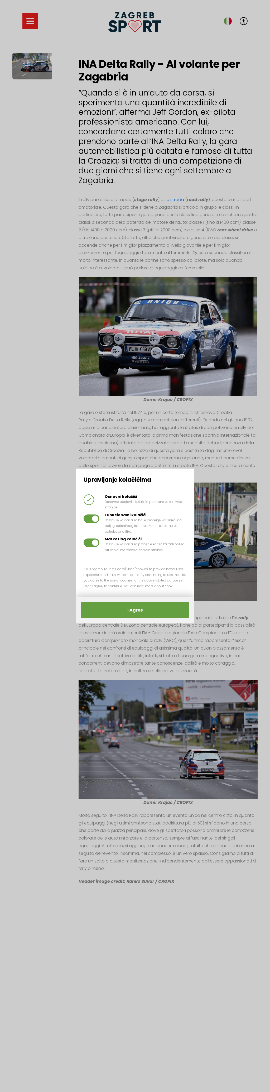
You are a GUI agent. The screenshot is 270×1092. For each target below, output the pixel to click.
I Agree (135, 610)
